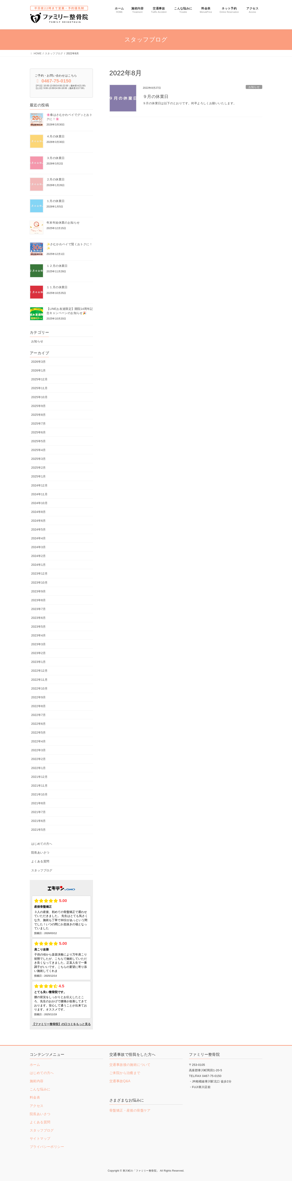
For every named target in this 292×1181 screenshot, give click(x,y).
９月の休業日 (155, 96)
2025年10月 (39, 397)
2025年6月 (38, 432)
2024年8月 (38, 512)
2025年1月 (38, 476)
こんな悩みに (40, 1089)
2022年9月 (38, 697)
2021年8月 (38, 803)
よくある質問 (40, 861)
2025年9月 (38, 406)
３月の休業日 (56, 158)
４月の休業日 (56, 136)
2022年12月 (39, 670)
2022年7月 (38, 715)
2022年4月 (38, 741)
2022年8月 (38, 706)
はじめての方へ (41, 843)
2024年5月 (38, 529)
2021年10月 (39, 794)
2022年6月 (38, 723)
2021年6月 (38, 821)
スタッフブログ (41, 870)
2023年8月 (38, 600)
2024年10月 (39, 503)
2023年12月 (39, 573)
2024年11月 (39, 494)
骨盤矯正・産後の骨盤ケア (130, 1110)
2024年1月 (38, 564)
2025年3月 (38, 458)
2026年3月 (38, 361)
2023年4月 (38, 635)
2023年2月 (38, 653)
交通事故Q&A (119, 1081)
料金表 (35, 1097)
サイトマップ (40, 1138)
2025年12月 (39, 379)
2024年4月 (38, 538)
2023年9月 (38, 591)
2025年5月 (38, 441)
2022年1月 (38, 768)
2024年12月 (39, 485)
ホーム (35, 1064)
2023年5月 (38, 626)
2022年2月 (38, 759)
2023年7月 (38, 609)
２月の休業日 (56, 179)
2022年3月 (38, 750)
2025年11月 (39, 388)
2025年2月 (38, 467)
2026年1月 (38, 370)
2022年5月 (38, 732)
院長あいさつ (40, 852)
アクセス (37, 1106)
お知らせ (254, 87)
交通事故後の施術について (130, 1064)
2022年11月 (39, 679)
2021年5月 (38, 829)
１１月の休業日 (57, 287)
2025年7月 (38, 423)
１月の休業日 (56, 201)
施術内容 (37, 1081)
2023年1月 (38, 661)
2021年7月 (38, 812)
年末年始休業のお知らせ (63, 222)
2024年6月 (38, 520)
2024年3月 (38, 547)
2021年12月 (39, 776)
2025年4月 (38, 450)
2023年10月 (39, 582)
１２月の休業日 (57, 265)
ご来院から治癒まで (124, 1073)
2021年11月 (39, 785)
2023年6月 (38, 617)
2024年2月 (38, 556)
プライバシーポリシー (47, 1146)
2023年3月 (38, 644)
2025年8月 (38, 414)
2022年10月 (39, 688)
